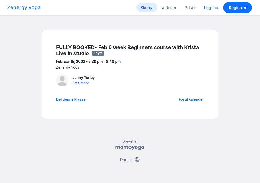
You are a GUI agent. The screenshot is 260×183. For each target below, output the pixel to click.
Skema (146, 7)
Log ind (211, 7)
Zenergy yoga (24, 7)
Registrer (238, 7)
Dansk (130, 160)
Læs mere (80, 83)
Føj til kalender (191, 99)
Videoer (168, 7)
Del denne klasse (71, 99)
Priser (190, 7)
